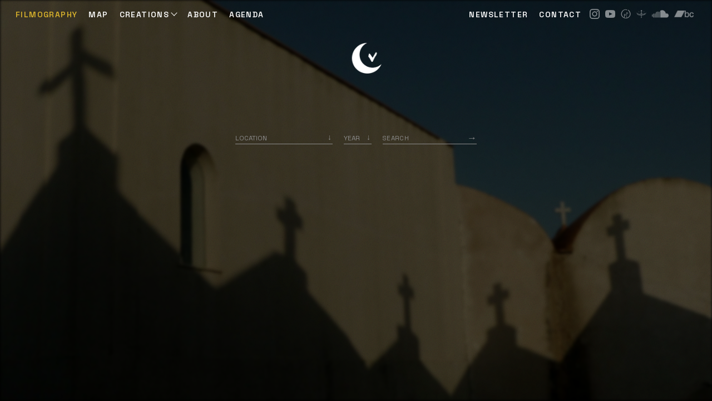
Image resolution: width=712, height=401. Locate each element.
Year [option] (352, 138)
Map (98, 14)
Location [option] (251, 138)
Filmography (46, 14)
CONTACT (560, 14)
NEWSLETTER (498, 14)
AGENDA (246, 14)
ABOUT (202, 14)
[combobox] (284, 137)
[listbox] (358, 137)
